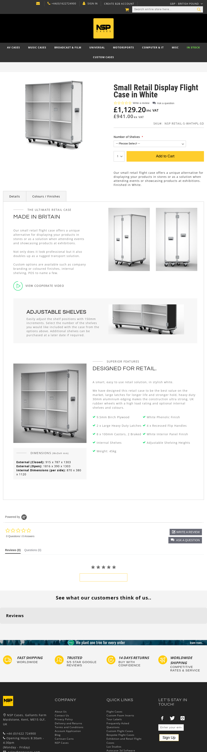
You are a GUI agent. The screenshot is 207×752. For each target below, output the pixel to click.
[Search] (199, 9)
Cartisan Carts (64, 714)
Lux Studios (114, 721)
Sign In (93, 3)
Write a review (141, 103)
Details (14, 196)
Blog (58, 710)
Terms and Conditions (69, 702)
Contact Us (62, 690)
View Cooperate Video (38, 285)
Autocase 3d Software (121, 725)
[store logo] (103, 28)
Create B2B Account (119, 3)
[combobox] (167, 9)
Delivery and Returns (68, 698)
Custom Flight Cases (120, 706)
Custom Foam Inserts (120, 690)
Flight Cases (115, 686)
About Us (61, 686)
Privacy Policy (64, 694)
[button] (185, 540)
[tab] (13, 551)
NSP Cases (62, 717)
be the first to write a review (103, 577)
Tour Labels (114, 694)
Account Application (68, 706)
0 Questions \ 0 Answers (20, 536)
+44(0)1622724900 (64, 3)
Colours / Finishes (46, 196)
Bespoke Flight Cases (120, 710)
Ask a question (165, 103)
